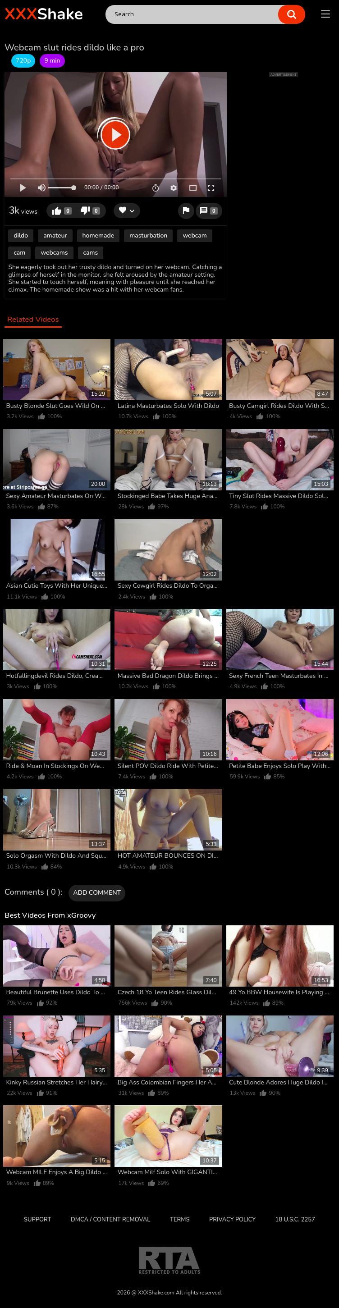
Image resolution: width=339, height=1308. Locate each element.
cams (90, 252)
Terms (179, 1220)
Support (37, 1220)
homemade (98, 235)
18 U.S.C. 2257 (295, 1220)
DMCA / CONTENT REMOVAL (110, 1220)
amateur (55, 235)
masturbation (148, 235)
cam (19, 252)
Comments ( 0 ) (32, 892)
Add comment (97, 892)
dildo (21, 235)
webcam (194, 235)
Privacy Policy (232, 1220)
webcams (54, 252)
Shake (44, 14)
